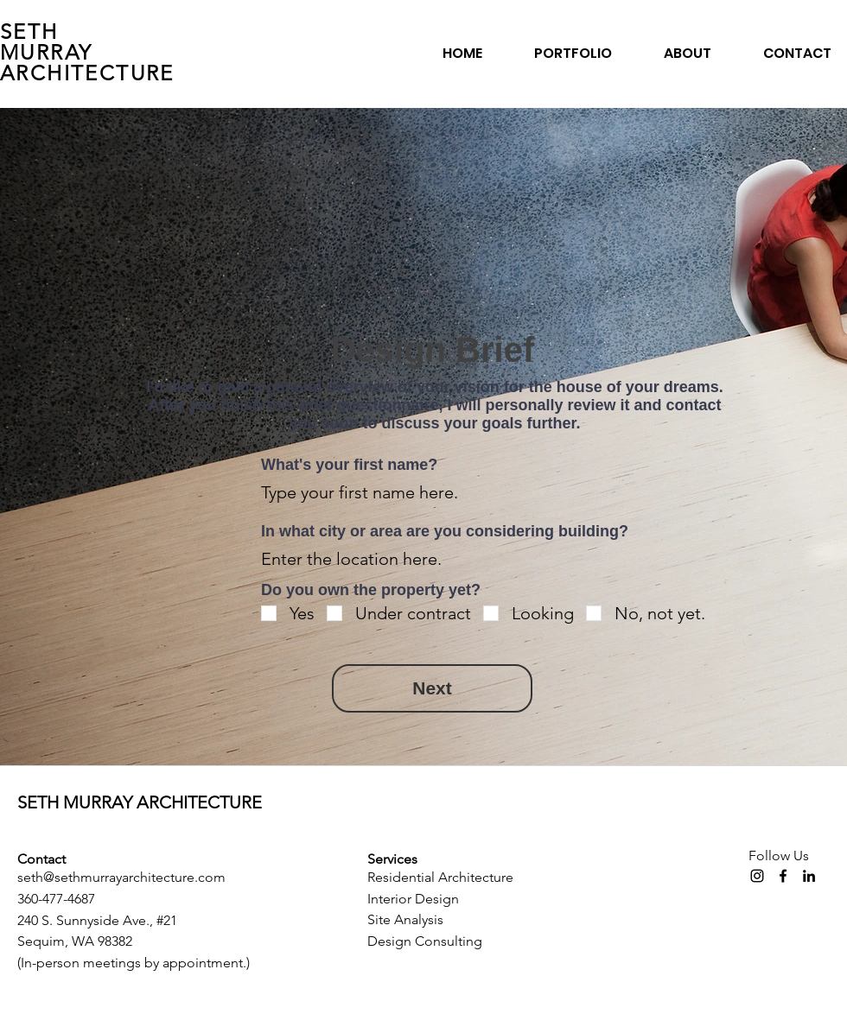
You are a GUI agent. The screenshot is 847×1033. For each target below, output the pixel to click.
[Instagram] (757, 875)
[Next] (432, 688)
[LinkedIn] (809, 875)
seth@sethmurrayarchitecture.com (121, 877)
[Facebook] (783, 875)
